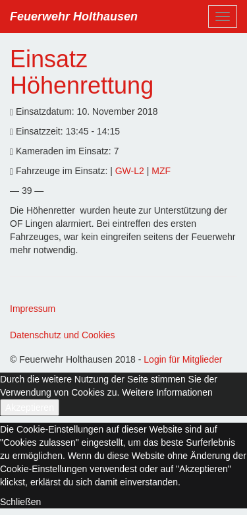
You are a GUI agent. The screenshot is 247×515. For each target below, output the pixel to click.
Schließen (20, 502)
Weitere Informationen (167, 392)
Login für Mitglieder (183, 359)
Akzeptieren (29, 407)
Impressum (32, 308)
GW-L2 (131, 171)
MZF (161, 171)
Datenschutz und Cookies (62, 335)
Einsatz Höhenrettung (81, 72)
